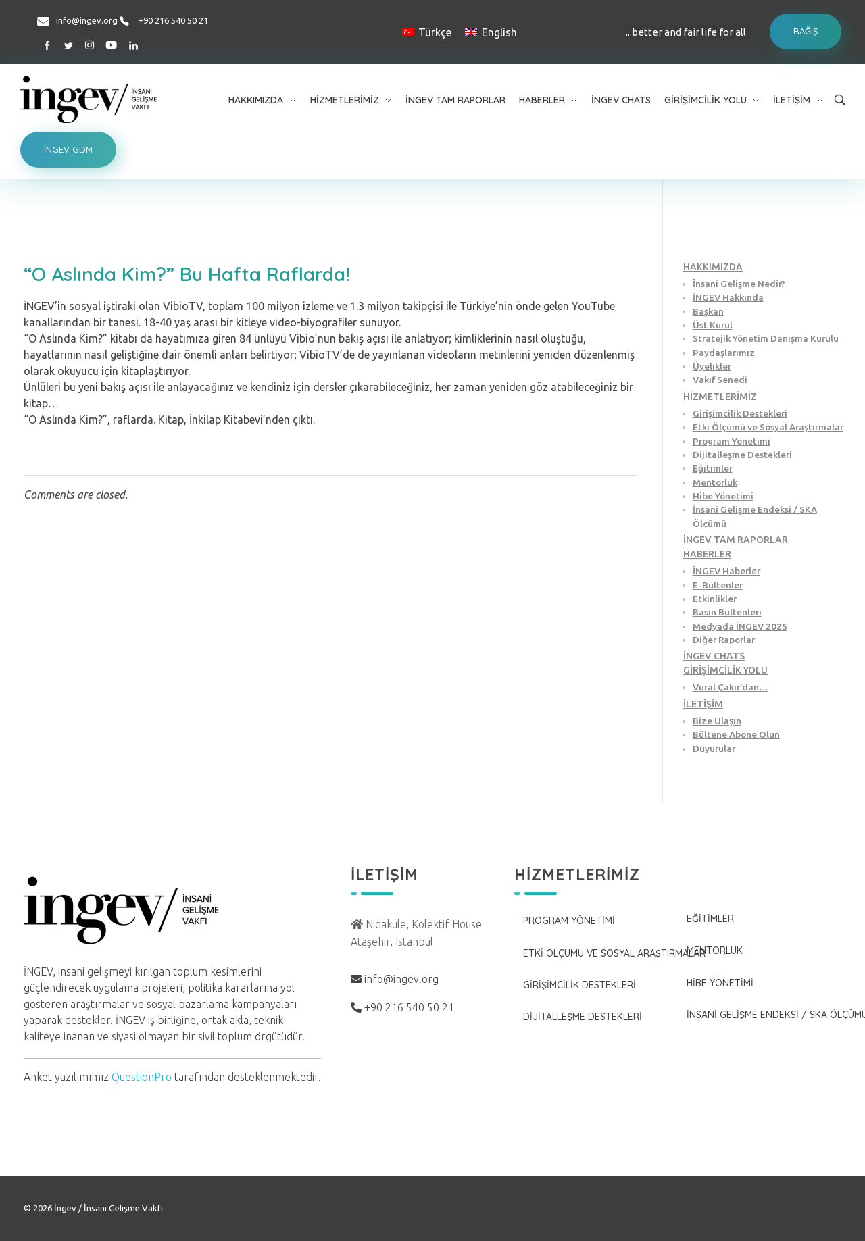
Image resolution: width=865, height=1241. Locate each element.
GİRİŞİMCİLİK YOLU (725, 670)
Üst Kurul (713, 325)
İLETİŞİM (703, 704)
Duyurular (714, 748)
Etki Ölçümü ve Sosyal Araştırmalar (768, 427)
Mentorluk (715, 482)
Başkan (708, 311)
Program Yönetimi (731, 441)
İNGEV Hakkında (728, 297)
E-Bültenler (718, 585)
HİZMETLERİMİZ (720, 396)
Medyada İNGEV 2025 (740, 626)
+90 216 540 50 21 (173, 20)
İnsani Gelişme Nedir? (739, 283)
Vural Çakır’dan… (730, 687)
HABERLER (707, 554)
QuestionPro (142, 1077)
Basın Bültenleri (727, 612)
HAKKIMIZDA (713, 266)
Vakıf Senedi (720, 379)
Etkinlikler (715, 598)
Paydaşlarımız (724, 352)
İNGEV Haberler (726, 570)
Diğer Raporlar (724, 639)
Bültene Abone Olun (736, 734)
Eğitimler (713, 468)
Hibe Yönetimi (723, 495)
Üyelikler (712, 366)
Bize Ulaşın (717, 720)
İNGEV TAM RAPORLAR (735, 539)
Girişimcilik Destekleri (740, 413)
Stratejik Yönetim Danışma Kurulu (766, 338)
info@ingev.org (87, 20)
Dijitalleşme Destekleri (742, 454)
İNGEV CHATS (714, 656)
